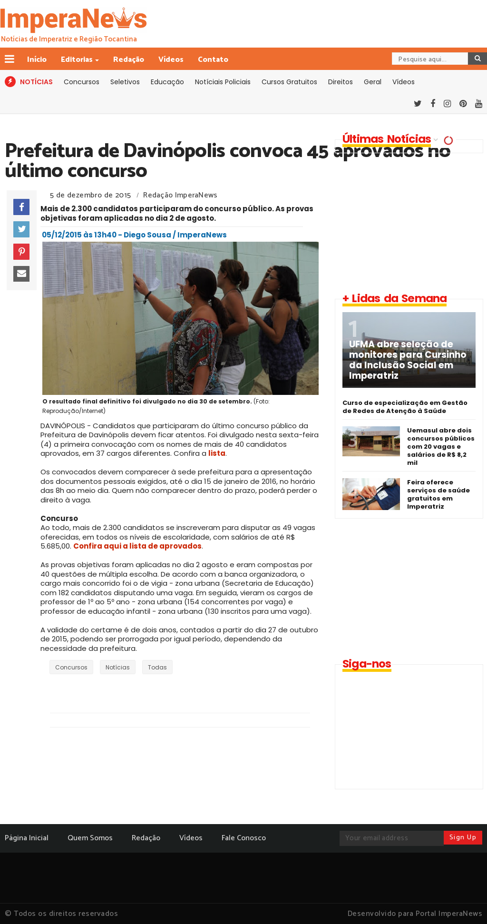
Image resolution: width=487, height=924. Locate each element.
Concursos (81, 82)
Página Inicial (27, 838)
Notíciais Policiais (223, 82)
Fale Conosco (244, 838)
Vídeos (171, 59)
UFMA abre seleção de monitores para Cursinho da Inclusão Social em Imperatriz (408, 360)
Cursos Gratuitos (289, 82)
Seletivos (125, 82)
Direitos (340, 82)
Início (37, 59)
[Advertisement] (407, 222)
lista (216, 453)
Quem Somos (90, 838)
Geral (372, 82)
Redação (128, 59)
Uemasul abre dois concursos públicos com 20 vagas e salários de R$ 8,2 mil (441, 446)
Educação (167, 82)
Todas (157, 667)
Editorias (77, 59)
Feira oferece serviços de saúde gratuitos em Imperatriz (438, 494)
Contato (213, 59)
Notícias (118, 667)
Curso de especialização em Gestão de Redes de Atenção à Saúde (405, 407)
